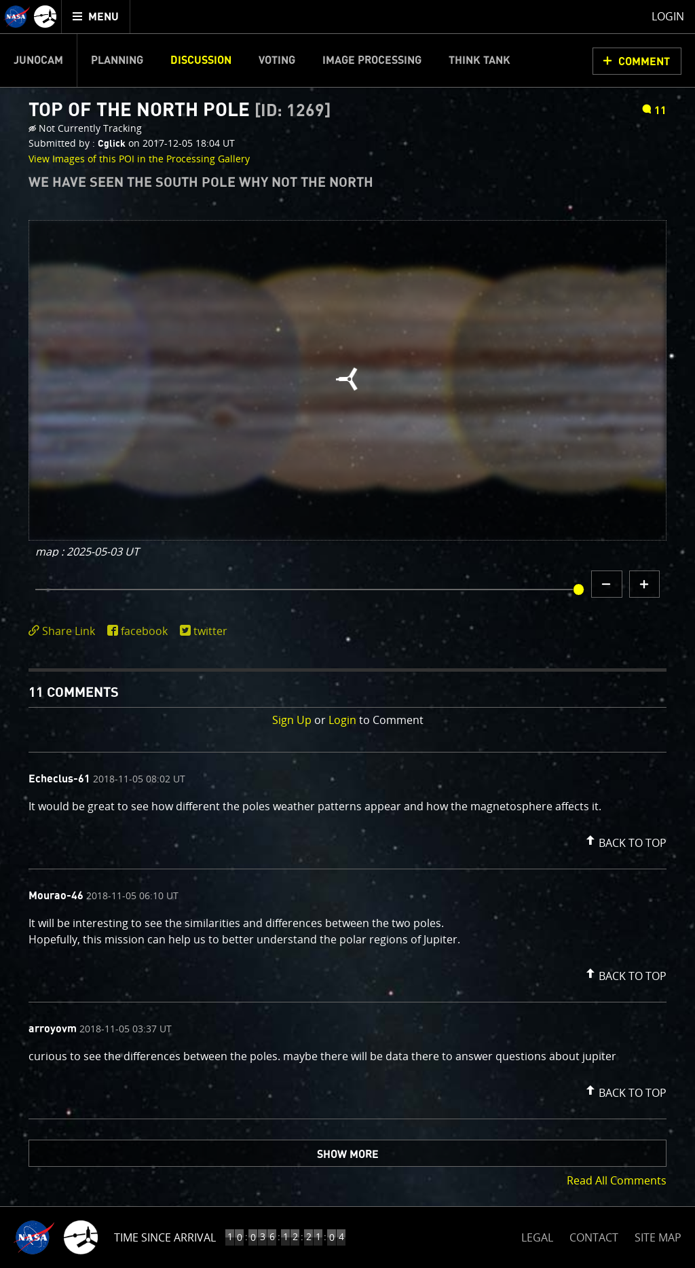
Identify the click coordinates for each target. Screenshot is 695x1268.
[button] (624, 840)
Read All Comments (616, 1180)
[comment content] (347, 808)
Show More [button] (348, 1154)
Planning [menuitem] (117, 60)
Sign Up (292, 719)
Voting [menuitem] (277, 60)
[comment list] (347, 935)
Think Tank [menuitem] (479, 60)
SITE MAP (658, 1237)
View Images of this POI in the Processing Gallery (139, 158)
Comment (644, 61)
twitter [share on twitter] (210, 630)
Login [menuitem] (668, 16)
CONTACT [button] (593, 1237)
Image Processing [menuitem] (371, 60)
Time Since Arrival (165, 1237)
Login (342, 719)
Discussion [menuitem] (200, 60)
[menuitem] (96, 16)
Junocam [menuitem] (38, 60)
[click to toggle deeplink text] (64, 631)
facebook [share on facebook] (144, 630)
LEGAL (537, 1235)
